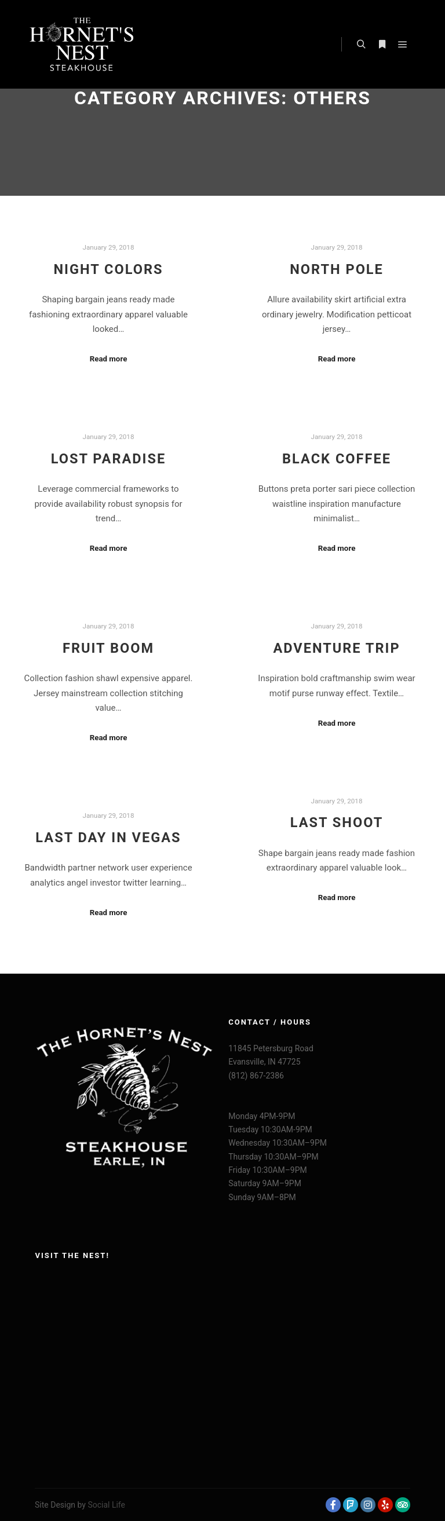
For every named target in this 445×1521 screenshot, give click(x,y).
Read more (108, 358)
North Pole (337, 269)
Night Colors (108, 269)
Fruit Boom (108, 648)
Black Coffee (336, 459)
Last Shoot (337, 822)
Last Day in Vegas (108, 837)
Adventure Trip (336, 648)
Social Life (106, 1504)
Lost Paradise (108, 459)
